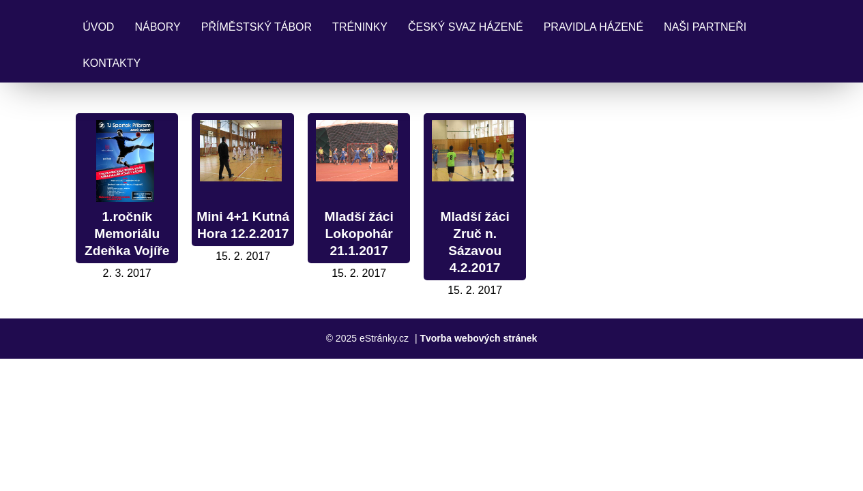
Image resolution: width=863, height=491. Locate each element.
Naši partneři (705, 27)
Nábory (157, 27)
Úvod (98, 27)
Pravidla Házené (593, 27)
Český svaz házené (465, 27)
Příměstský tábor (256, 27)
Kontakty (112, 63)
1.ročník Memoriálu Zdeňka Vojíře (127, 233)
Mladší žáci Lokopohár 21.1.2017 (359, 233)
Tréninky (359, 27)
